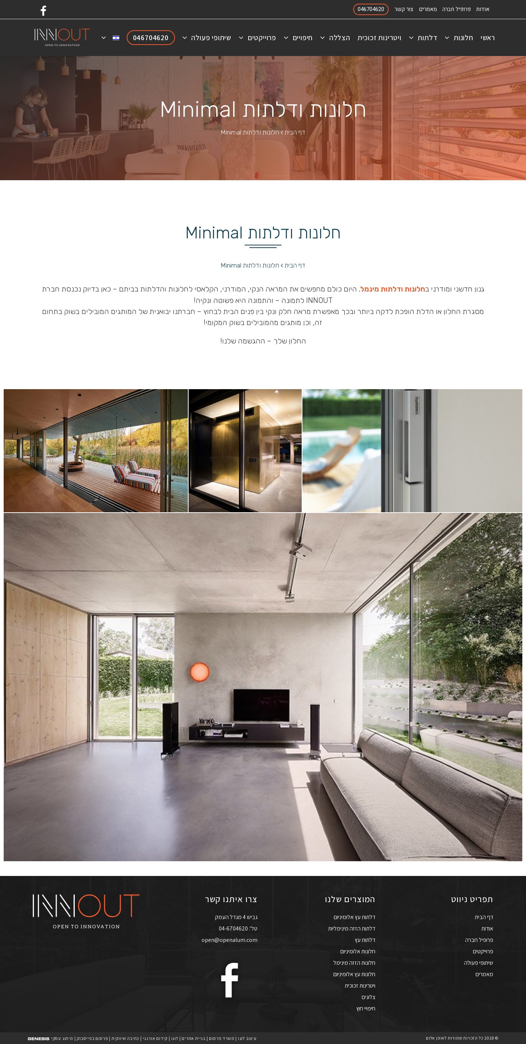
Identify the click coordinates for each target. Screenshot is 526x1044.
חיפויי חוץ (365, 1008)
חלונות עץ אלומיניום (354, 974)
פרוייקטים (483, 951)
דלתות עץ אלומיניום (354, 917)
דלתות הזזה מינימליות (351, 928)
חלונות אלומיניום (357, 951)
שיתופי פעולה (478, 962)
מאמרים (428, 9)
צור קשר (403, 9)
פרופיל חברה (456, 9)
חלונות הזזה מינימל (354, 962)
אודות (483, 9)
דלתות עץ (365, 939)
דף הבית (294, 132)
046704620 (371, 9)
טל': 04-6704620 (238, 928)
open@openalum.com (229, 939)
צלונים (368, 997)
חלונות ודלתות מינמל (392, 288)
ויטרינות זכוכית (360, 985)
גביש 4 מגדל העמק (236, 917)
